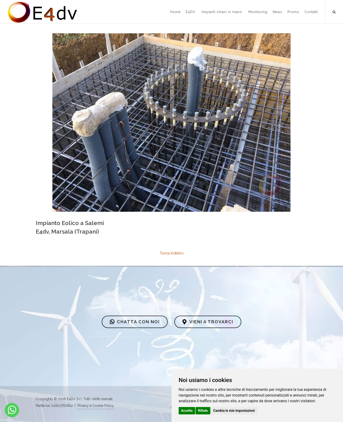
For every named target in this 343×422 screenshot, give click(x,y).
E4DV (190, 12)
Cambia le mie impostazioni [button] (234, 410)
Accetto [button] (187, 410)
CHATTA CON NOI (135, 321)
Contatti (311, 12)
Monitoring (257, 12)
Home (175, 12)
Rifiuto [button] (203, 410)
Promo (293, 12)
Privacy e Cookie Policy (96, 405)
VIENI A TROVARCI (207, 321)
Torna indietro (172, 253)
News (277, 12)
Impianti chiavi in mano (222, 12)
